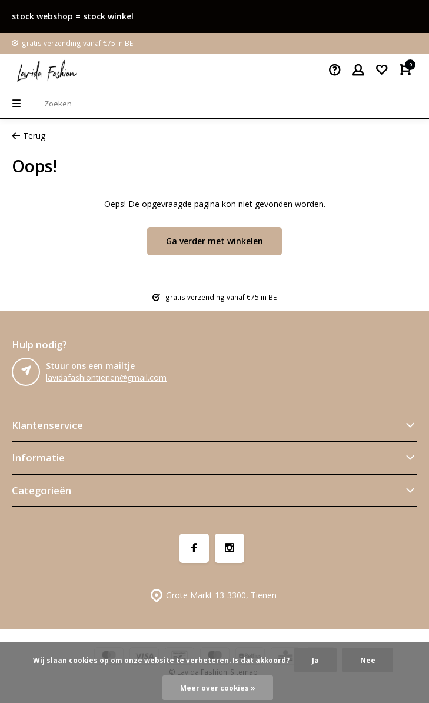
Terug (28, 135)
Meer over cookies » (217, 687)
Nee (367, 660)
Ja (315, 660)
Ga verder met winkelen (214, 240)
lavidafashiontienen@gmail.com (106, 377)
